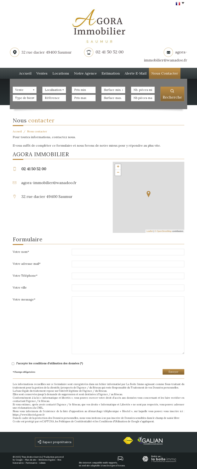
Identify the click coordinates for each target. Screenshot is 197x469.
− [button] (118, 171)
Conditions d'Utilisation (113, 420)
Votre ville (20, 286)
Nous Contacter (169, 72)
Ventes (41, 72)
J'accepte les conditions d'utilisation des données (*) (49, 362)
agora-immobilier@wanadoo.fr (49, 181)
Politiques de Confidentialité (75, 420)
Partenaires (31, 461)
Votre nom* (21, 250)
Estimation (114, 72)
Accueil (22, 72)
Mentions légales (46, 458)
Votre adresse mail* (27, 262)
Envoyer (173, 370)
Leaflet (149, 230)
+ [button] (118, 166)
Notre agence (88, 72)
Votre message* (24, 298)
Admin (42, 461)
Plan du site (30, 458)
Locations (62, 72)
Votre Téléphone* (25, 274)
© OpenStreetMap (163, 230)
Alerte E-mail (139, 72)
